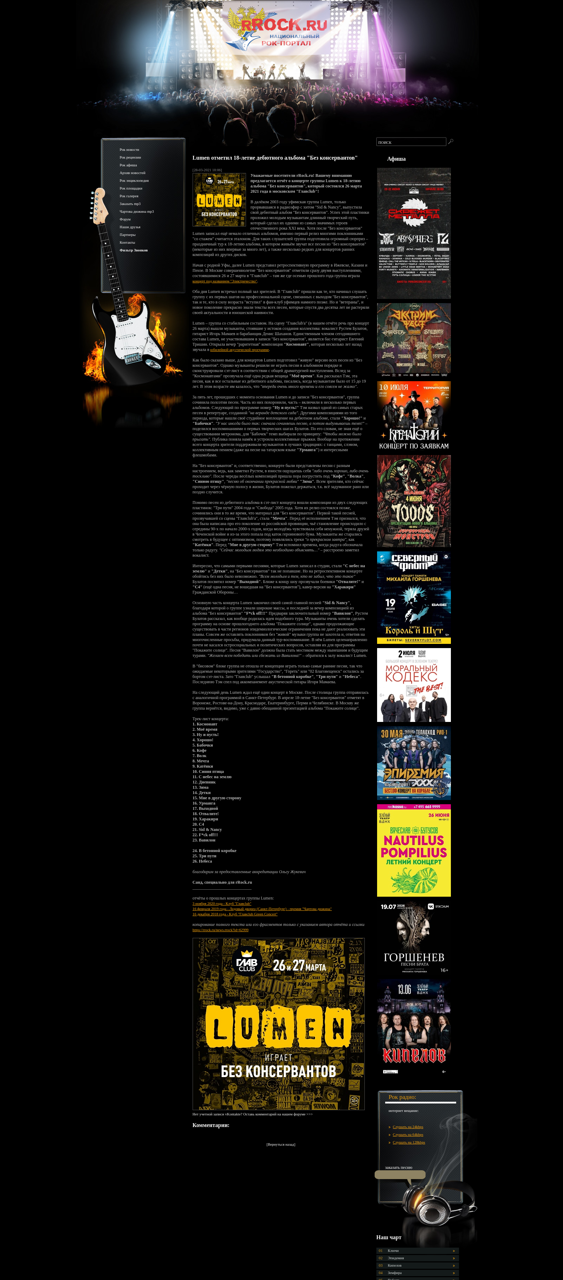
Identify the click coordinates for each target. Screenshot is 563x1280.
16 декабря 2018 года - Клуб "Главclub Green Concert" (235, 914)
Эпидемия (396, 1258)
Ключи (393, 1251)
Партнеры (128, 235)
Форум (125, 219)
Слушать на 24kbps (408, 1127)
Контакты (127, 242)
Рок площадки (131, 188)
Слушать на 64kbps (408, 1135)
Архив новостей (132, 173)
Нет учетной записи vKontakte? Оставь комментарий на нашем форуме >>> (253, 1114)
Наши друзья (130, 227)
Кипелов (395, 1265)
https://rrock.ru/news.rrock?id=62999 (220, 930)
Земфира (395, 1273)
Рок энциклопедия (134, 181)
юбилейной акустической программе (239, 350)
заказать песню (398, 1167)
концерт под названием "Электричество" (225, 281)
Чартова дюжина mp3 (137, 211)
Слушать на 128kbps (409, 1142)
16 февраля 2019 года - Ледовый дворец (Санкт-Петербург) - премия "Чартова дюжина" (262, 909)
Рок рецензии (130, 157)
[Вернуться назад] (280, 1144)
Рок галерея (129, 196)
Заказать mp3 (130, 204)
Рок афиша (128, 165)
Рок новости (130, 150)
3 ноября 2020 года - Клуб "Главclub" (222, 903)
